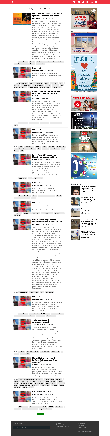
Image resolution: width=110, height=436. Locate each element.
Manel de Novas (33, 292)
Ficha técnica (81, 425)
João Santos (17, 215)
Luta (61, 83)
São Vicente (59, 407)
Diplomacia (27, 213)
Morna (33, 198)
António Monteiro (37, 18)
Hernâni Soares (23, 313)
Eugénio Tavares (49, 379)
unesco (31, 387)
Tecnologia (16, 85)
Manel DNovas (23, 178)
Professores (54, 83)
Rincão (21, 146)
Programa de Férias (47, 213)
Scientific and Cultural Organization (39, 381)
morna (25, 387)
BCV (61, 85)
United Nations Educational (21, 381)
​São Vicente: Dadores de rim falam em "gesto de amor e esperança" (88, 199)
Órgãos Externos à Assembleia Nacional (24, 315)
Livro (30, 178)
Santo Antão (54, 123)
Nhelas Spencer (23, 61)
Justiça (48, 85)
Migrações (45, 148)
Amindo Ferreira (23, 83)
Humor (35, 409)
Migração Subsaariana (45, 409)
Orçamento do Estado (57, 313)
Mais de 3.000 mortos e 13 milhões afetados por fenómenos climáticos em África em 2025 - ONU (89, 222)
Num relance (81, 423)
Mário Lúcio (35, 385)
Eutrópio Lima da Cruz (28, 63)
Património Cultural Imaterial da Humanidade (30, 379)
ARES (44, 146)
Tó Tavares (54, 385)
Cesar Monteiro (57, 87)
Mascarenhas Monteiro (36, 83)
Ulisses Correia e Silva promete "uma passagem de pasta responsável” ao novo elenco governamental (88, 234)
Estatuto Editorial (82, 427)
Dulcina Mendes (37, 159)
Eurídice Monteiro (25, 353)
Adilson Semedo (33, 87)
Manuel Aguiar (55, 351)
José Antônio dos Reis (32, 351)
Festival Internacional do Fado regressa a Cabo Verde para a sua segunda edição (88, 189)
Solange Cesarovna (24, 385)
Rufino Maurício (23, 123)
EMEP (44, 407)
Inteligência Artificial (38, 85)
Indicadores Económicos (20, 87)
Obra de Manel (50, 292)
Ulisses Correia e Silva (26, 383)
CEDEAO (51, 407)
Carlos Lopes (35, 213)
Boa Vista (21, 351)
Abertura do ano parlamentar (46, 196)
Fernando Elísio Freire (24, 196)
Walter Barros (40, 315)
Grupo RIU (55, 85)
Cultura (53, 381)
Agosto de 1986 (29, 146)
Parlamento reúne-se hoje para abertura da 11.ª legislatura (88, 210)
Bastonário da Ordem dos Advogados (39, 313)
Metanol (38, 146)
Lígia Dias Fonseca (45, 87)
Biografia (32, 61)
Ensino (46, 83)
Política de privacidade (83, 429)
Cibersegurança (26, 85)
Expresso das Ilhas (37, 70)
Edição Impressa (23, 407)
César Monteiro (40, 63)
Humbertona (17, 409)
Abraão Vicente (39, 383)
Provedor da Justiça (35, 407)
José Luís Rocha (60, 146)
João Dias (51, 146)
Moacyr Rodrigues (50, 383)
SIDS (22, 150)
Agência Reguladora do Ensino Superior (25, 148)
